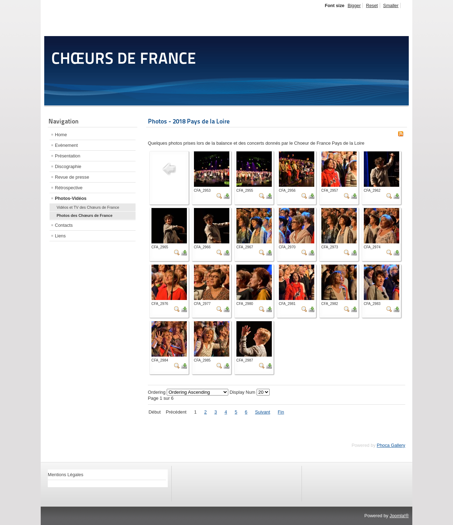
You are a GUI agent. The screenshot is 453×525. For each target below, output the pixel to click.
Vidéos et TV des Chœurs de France (88, 207)
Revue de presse (72, 177)
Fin (281, 412)
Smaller (390, 5)
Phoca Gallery (391, 445)
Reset (372, 5)
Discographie (68, 166)
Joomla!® (399, 515)
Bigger (354, 5)
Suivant (262, 412)
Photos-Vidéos (70, 198)
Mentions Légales (65, 474)
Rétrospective (68, 187)
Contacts (64, 225)
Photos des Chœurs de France (85, 215)
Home (61, 134)
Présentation (67, 155)
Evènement (66, 145)
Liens (60, 235)
